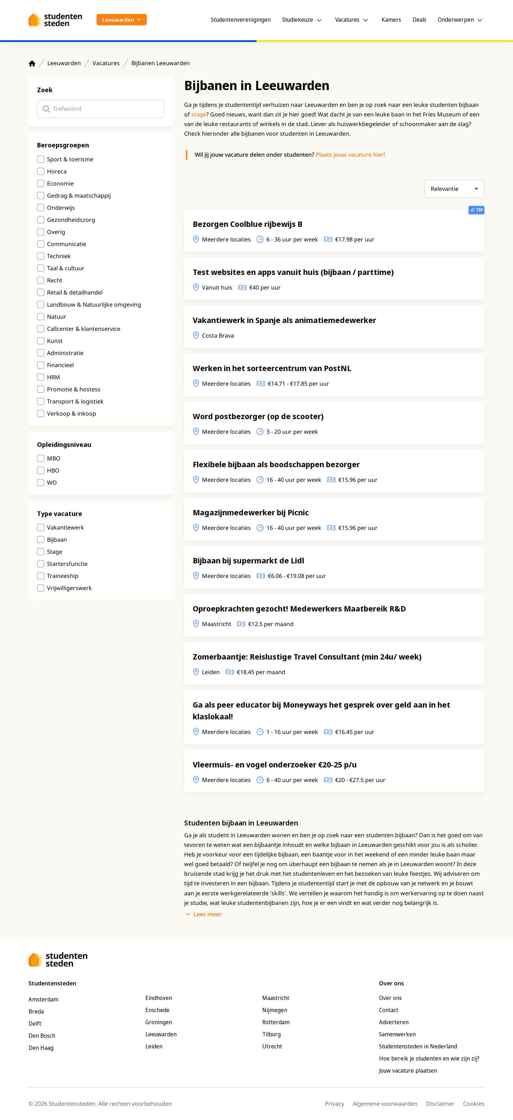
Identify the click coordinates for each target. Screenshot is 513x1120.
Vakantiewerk (65, 527)
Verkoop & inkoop (71, 413)
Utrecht (272, 1046)
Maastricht (275, 998)
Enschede (157, 1010)
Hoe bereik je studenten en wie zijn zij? (429, 1058)
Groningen (158, 1022)
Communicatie (66, 244)
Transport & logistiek (75, 401)
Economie (60, 183)
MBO (54, 458)
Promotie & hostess (73, 389)
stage (198, 114)
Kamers (391, 20)
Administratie (65, 353)
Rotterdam (276, 1022)
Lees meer (207, 914)
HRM (53, 377)
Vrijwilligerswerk (69, 588)
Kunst (55, 341)
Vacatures (347, 20)
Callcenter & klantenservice (83, 329)
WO (52, 482)
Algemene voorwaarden (385, 1104)
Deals (419, 20)
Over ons (390, 998)
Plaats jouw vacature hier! (350, 154)
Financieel (60, 365)
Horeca (57, 171)
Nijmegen (274, 1010)
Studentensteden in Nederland (418, 1046)
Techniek (59, 256)
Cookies (473, 1104)
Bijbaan (57, 539)
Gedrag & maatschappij (79, 195)
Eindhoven (158, 998)
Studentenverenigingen (241, 20)
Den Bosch (41, 1036)
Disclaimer (440, 1104)
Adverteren (394, 1022)
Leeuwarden (64, 63)
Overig (56, 232)
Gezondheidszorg (71, 220)
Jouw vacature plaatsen (408, 1070)
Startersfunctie (67, 564)
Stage (54, 552)
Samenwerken (397, 1034)
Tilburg (271, 1034)
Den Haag (40, 1048)
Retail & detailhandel (75, 292)
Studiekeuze (297, 20)
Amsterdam (43, 999)
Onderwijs (61, 208)
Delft (34, 1023)
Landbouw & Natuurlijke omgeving (94, 304)
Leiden (153, 1046)
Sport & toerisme (70, 159)
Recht (54, 280)
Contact (388, 1010)
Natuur (56, 317)
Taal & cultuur (65, 268)
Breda (36, 1011)
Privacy (334, 1104)
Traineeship (62, 576)
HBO (53, 470)
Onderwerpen (456, 20)
